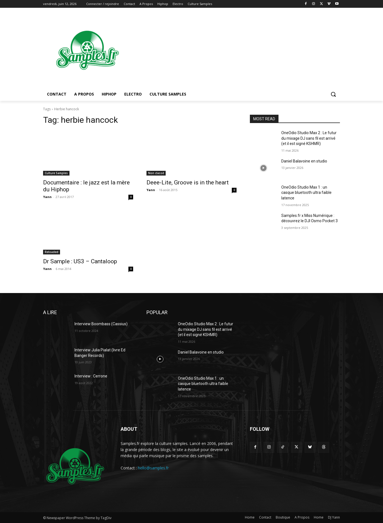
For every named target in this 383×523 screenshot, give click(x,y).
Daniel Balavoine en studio (304, 161)
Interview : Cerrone (90, 376)
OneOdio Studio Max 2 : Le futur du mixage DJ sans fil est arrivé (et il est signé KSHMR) (309, 138)
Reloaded (51, 252)
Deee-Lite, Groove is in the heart (187, 182)
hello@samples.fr (153, 468)
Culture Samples (56, 173)
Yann (47, 197)
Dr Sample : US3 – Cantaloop (80, 261)
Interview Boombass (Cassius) (101, 324)
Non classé (156, 173)
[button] (333, 94)
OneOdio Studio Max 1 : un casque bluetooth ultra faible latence (306, 192)
